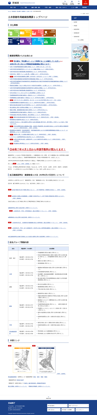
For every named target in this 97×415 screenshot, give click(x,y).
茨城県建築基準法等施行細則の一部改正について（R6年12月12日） (28, 112)
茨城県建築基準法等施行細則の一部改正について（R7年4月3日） (28, 95)
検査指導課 (76, 29)
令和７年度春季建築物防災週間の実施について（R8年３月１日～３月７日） (30, 66)
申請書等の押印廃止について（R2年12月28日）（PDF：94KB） (31, 143)
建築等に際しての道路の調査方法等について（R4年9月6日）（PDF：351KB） (35, 134)
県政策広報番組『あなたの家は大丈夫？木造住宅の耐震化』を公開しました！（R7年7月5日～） (36, 85)
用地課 (75, 25)
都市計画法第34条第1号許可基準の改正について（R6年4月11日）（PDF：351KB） (36, 117)
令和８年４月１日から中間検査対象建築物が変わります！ (30, 64)
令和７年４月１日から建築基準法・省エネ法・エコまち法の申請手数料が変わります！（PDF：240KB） (37, 100)
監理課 (75, 22)
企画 (10, 274)
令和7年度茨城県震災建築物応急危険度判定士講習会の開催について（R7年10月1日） (33, 88)
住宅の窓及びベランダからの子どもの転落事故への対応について (27, 93)
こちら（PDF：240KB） (23, 163)
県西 (45, 377)
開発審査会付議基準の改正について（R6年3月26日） (24, 119)
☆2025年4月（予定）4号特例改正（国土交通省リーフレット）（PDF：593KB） (35, 211)
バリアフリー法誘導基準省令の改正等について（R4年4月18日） (27, 137)
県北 (35, 377)
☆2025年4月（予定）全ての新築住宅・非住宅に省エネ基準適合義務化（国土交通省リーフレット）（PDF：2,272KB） (39, 229)
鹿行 (38, 377)
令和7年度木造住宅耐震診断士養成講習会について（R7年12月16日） (29, 71)
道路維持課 (76, 36)
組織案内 (23, 11)
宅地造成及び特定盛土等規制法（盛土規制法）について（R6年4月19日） (30, 114)
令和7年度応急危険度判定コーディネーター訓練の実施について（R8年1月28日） (32, 69)
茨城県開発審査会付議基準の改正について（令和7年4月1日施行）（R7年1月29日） (33, 102)
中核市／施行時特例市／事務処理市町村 (35, 383)
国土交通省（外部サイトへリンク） (17, 386)
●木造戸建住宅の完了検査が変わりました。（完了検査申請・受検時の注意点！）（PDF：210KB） (39, 190)
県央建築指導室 (12, 377)
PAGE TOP (48, 398)
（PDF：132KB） (51, 359)
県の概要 (19, 11)
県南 (42, 377)
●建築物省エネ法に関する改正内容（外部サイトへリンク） (24, 217)
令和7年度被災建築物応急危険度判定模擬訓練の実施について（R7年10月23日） (32, 79)
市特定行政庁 (20, 380)
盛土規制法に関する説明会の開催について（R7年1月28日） (26, 107)
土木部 (28, 11)
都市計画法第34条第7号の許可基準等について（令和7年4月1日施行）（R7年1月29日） (34, 105)
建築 (10, 306)
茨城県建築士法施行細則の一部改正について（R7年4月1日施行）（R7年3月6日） (32, 97)
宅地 (10, 325)
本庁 (31, 11)
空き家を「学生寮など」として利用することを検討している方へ (37, 61)
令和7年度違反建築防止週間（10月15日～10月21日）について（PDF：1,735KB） (36, 76)
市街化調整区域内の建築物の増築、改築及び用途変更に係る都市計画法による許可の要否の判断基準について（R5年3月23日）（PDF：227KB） (41, 127)
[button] (72, 2)
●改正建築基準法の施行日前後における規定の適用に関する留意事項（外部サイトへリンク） (33, 236)
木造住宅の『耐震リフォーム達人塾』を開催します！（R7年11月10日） (29, 74)
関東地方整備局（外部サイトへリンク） (40, 386)
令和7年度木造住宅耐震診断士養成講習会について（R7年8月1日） (28, 90)
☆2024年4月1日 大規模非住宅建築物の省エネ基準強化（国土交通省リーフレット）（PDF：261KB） (40, 222)
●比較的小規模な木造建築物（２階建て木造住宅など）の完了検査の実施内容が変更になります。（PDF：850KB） (38, 197)
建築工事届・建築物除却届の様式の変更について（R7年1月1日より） (29, 110)
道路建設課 (76, 33)
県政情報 (14, 11)
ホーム (9, 11)
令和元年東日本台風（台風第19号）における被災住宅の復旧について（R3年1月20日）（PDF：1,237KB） (40, 140)
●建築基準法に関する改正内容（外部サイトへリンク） (23, 208)
